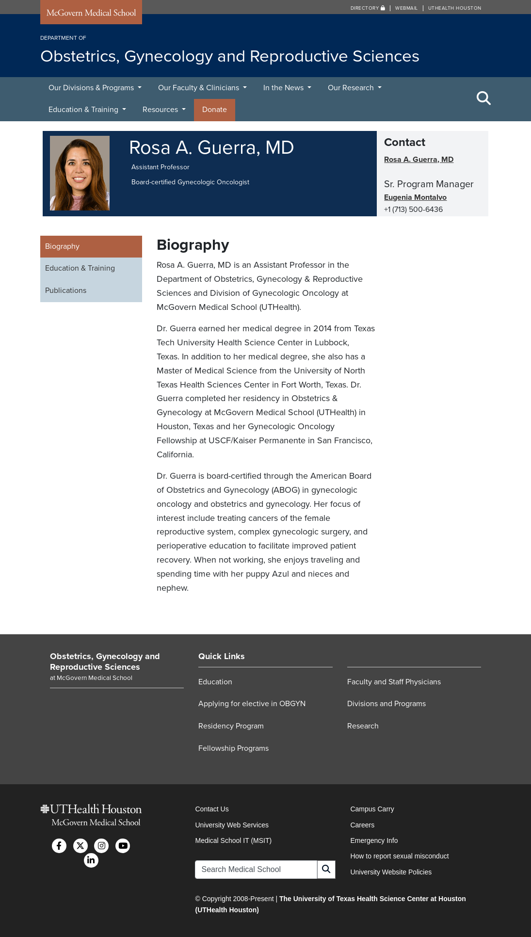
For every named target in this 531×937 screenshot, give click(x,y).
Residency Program (231, 726)
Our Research (352, 88)
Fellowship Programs (233, 748)
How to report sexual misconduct (399, 856)
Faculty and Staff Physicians (394, 682)
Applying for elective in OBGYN (252, 704)
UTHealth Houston (455, 8)
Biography (62, 246)
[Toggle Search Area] (484, 99)
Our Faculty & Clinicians (199, 88)
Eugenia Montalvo (415, 197)
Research (363, 726)
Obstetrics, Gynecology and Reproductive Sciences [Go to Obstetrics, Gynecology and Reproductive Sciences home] (105, 661)
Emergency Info (374, 840)
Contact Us (211, 809)
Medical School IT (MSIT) (233, 840)
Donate (214, 109)
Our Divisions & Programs (92, 88)
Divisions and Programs (386, 704)
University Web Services (231, 825)
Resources (161, 109)
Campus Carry (372, 809)
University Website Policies (391, 872)
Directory (368, 8)
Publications (65, 290)
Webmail (406, 8)
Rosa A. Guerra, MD (418, 159)
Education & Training (84, 109)
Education (215, 682)
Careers (362, 825)
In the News (284, 88)
